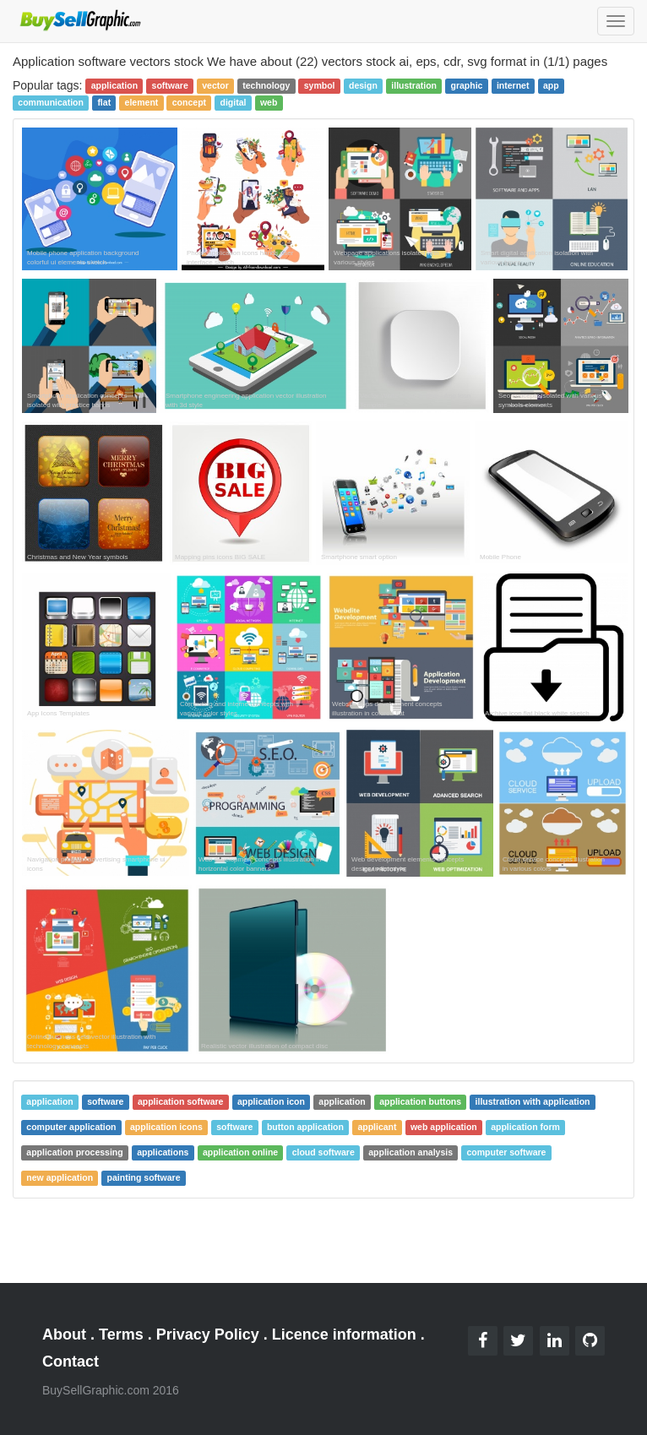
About (64, 1334)
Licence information (344, 1334)
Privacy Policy (207, 1334)
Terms (121, 1334)
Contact (70, 1361)
